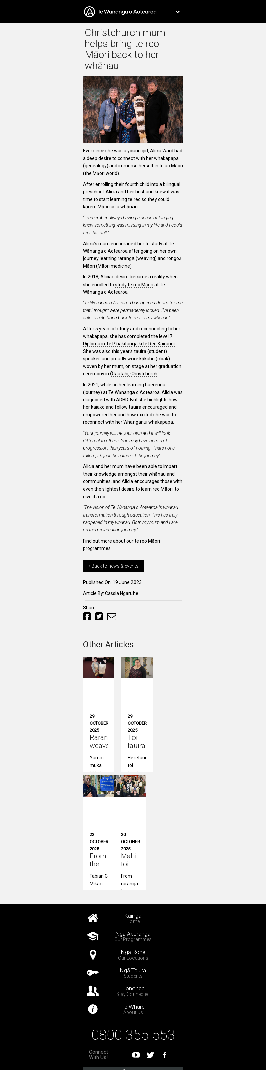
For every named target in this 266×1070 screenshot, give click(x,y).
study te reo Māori (134, 284)
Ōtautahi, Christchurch (133, 373)
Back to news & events (113, 566)
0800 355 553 (133, 1035)
